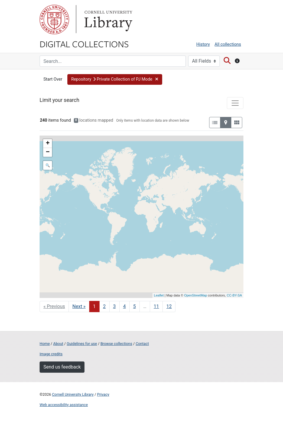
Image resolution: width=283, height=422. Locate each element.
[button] (114, 79)
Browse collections (116, 343)
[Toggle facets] (235, 103)
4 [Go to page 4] (124, 306)
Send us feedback (62, 367)
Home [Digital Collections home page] (45, 343)
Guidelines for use (82, 343)
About (58, 343)
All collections (227, 44)
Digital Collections (84, 43)
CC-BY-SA (234, 295)
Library (107, 19)
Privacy (103, 394)
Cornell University (54, 19)
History (203, 44)
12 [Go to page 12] (169, 306)
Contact (142, 343)
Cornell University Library (73, 394)
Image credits (51, 354)
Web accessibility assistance (64, 405)
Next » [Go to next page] (79, 306)
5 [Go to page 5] (134, 306)
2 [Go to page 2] (104, 306)
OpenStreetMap (195, 295)
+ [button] (48, 143)
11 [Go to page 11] (156, 306)
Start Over (52, 79)
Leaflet (159, 295)
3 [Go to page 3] (114, 306)
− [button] (48, 152)
